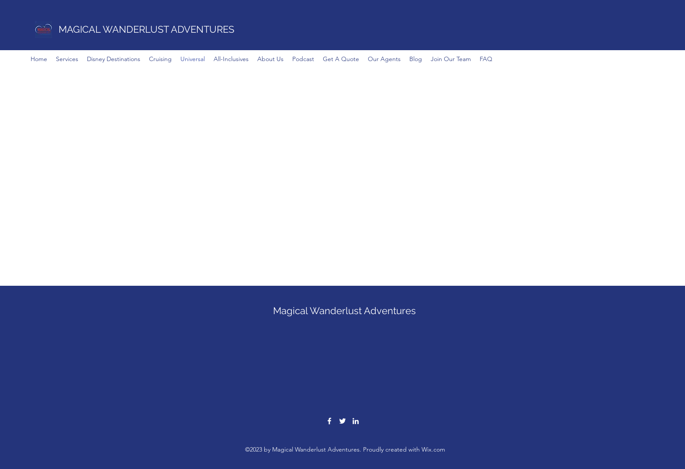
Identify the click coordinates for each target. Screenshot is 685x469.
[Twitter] (342, 421)
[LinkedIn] (355, 421)
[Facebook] (329, 421)
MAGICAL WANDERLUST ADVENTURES (146, 29)
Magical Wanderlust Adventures (344, 310)
